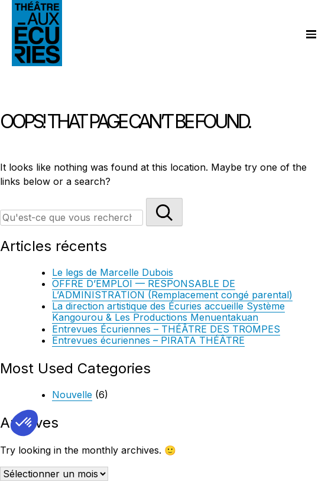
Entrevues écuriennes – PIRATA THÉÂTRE (148, 340)
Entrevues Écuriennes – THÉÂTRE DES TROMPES (166, 329)
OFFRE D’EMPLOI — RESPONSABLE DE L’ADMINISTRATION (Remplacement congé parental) (172, 289)
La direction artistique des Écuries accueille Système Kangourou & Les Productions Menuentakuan (168, 311)
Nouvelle (72, 394)
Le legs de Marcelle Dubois (112, 272)
